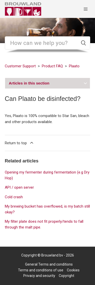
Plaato (74, 66)
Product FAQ (52, 66)
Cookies (73, 270)
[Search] (47, 43)
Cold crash (14, 197)
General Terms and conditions (49, 264)
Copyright (66, 276)
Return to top (19, 142)
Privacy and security (39, 276)
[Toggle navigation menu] (86, 9)
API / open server (19, 187)
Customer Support (20, 66)
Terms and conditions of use (40, 270)
